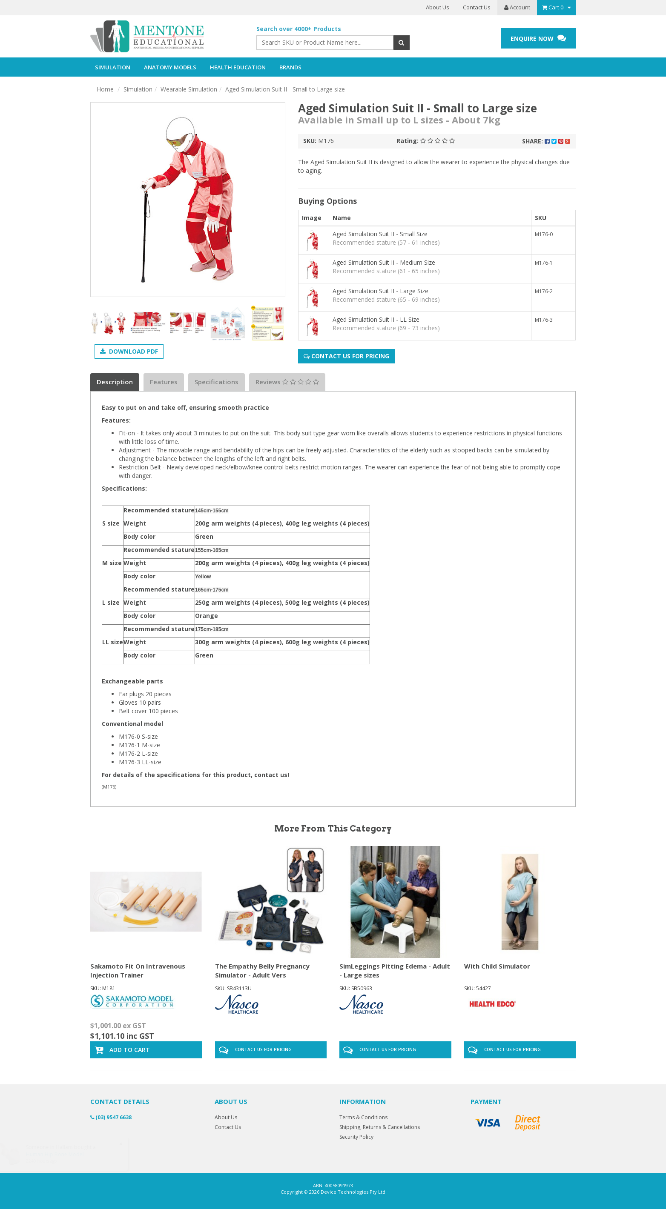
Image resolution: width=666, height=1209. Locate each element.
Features (164, 381)
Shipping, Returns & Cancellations (379, 1127)
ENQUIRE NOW (538, 38)
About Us (437, 7)
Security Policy (356, 1136)
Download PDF (129, 351)
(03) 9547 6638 (111, 1117)
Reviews (287, 381)
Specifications (216, 381)
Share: (546, 141)
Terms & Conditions (363, 1117)
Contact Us (477, 7)
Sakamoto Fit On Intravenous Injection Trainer (137, 970)
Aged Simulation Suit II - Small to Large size (285, 89)
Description (115, 381)
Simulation (137, 89)
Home (105, 89)
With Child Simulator (497, 966)
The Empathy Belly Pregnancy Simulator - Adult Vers (262, 970)
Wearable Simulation (189, 89)
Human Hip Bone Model (63, 1154)
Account (517, 7)
